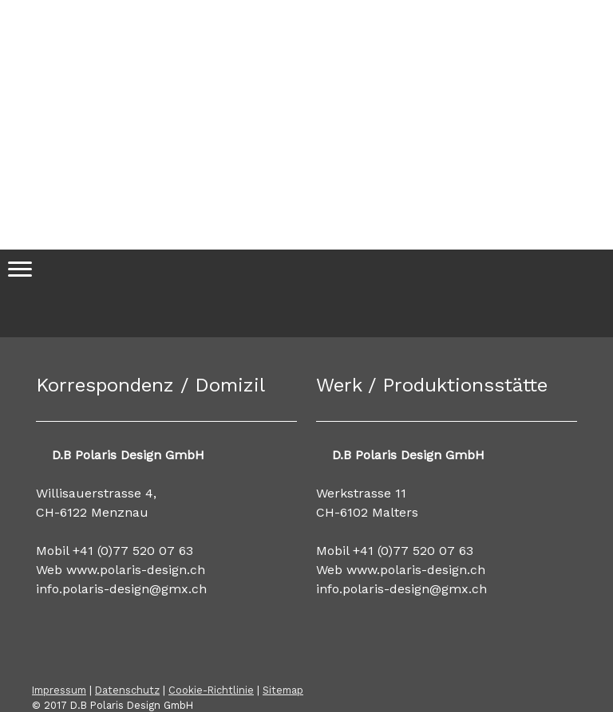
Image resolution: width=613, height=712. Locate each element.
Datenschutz (127, 690)
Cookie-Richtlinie (211, 690)
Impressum (59, 690)
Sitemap (283, 690)
